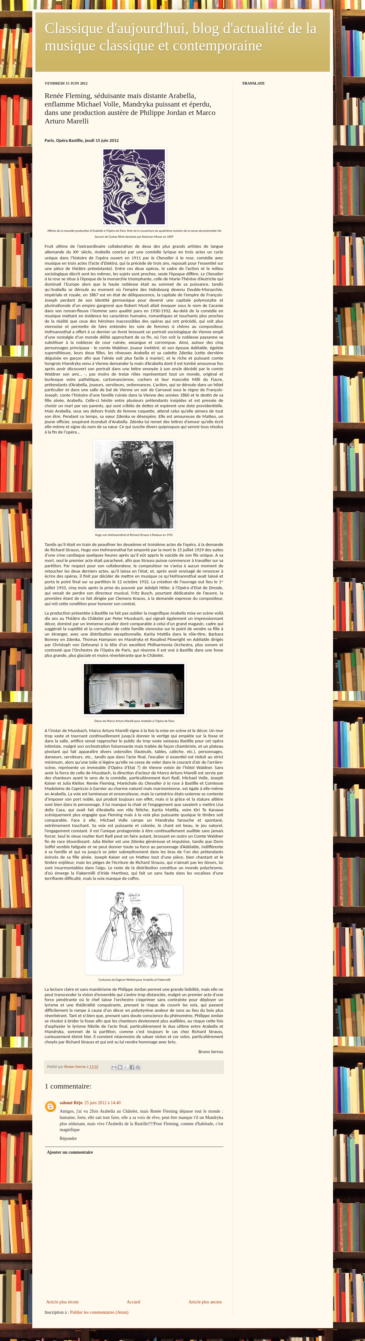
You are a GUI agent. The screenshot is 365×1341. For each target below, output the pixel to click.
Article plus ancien (205, 1302)
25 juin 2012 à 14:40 (102, 1102)
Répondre (68, 1138)
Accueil (134, 1302)
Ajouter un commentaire (70, 1152)
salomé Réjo (71, 1102)
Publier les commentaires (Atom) (99, 1312)
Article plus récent (62, 1302)
